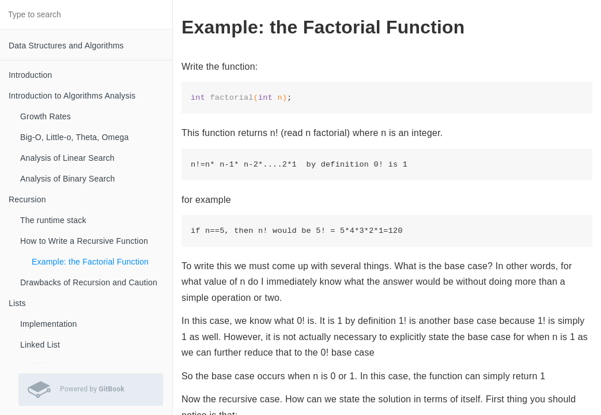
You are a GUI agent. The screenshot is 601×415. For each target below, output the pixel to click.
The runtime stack (53, 220)
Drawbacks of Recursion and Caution (88, 282)
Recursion (27, 199)
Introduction (30, 75)
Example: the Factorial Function (90, 261)
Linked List (40, 344)
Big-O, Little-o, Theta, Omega (74, 137)
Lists (17, 303)
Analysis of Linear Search (67, 158)
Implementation (48, 324)
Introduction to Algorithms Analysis (72, 95)
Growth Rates (45, 116)
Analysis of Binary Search (67, 178)
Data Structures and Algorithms (66, 45)
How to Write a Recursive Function (84, 241)
